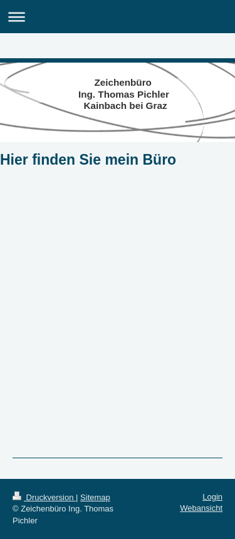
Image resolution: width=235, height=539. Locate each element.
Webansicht (201, 508)
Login (212, 496)
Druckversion (44, 497)
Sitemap (95, 497)
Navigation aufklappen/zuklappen (117, 16)
